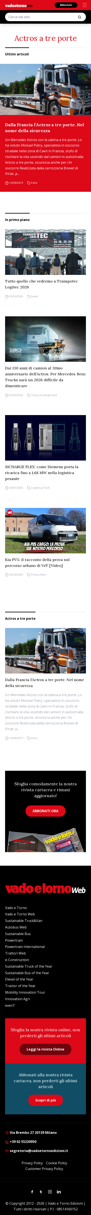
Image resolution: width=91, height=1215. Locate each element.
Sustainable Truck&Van (23, 920)
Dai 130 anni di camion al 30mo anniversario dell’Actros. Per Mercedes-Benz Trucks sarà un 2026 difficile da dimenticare (45, 377)
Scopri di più (45, 1100)
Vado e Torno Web (20, 914)
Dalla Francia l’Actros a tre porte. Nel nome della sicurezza (44, 127)
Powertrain (14, 940)
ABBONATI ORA (45, 811)
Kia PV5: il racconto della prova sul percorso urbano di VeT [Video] (37, 562)
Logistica (36, 488)
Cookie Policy (56, 1163)
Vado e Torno (16, 907)
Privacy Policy (32, 1163)
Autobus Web (16, 927)
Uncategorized (48, 395)
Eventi (34, 296)
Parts (34, 183)
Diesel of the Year (19, 979)
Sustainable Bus (18, 933)
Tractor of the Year (20, 985)
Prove (34, 575)
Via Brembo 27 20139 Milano (31, 1132)
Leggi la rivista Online (45, 1049)
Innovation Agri (17, 999)
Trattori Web (15, 953)
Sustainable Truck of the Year (28, 966)
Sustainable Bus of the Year (27, 973)
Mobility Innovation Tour (25, 992)
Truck (34, 395)
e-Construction (17, 959)
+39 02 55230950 (20, 1141)
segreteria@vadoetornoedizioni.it (36, 1150)
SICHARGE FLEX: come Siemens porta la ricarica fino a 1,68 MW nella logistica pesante (42, 472)
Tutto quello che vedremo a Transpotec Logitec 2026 (41, 284)
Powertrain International (25, 946)
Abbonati (66, 5)
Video (42, 575)
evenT (10, 1005)
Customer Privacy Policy (44, 1168)
